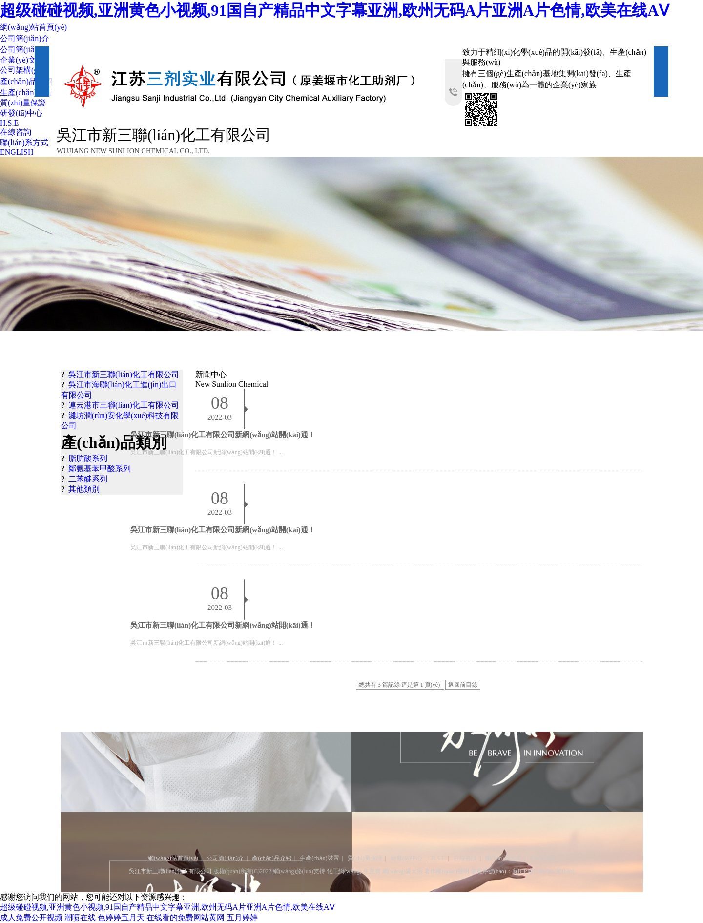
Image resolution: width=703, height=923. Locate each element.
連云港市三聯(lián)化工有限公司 (123, 405)
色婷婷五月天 (121, 917)
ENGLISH (16, 152)
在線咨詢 (15, 132)
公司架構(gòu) (24, 70)
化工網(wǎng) (344, 871)
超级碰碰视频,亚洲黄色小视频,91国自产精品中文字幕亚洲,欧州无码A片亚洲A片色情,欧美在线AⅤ (334, 10)
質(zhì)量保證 (23, 103)
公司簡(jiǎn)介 (24, 38)
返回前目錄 (462, 684)
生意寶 (372, 871)
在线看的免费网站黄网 (185, 917)
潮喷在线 (80, 917)
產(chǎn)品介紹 (26, 81)
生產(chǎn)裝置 (26, 92)
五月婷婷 (242, 917)
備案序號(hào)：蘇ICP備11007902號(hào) (523, 871)
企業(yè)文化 (22, 60)
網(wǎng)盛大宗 (402, 871)
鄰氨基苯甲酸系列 (99, 468)
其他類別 (84, 489)
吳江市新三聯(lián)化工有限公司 (123, 374)
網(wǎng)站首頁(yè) (33, 27)
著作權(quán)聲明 (446, 871)
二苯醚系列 (87, 479)
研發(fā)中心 (21, 113)
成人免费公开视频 (31, 917)
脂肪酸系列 (87, 458)
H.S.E (9, 123)
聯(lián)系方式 (24, 142)
